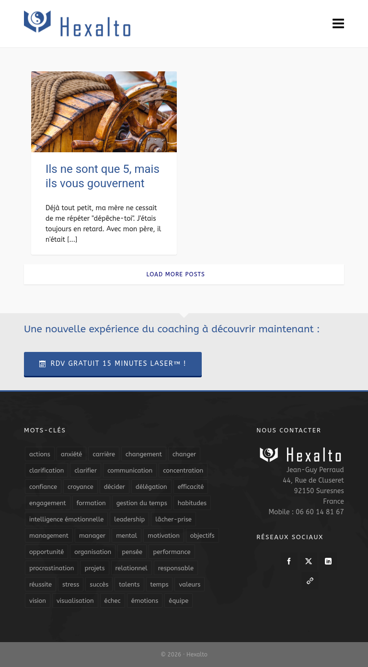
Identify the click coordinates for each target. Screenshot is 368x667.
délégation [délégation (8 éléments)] (151, 486)
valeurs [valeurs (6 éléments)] (189, 584)
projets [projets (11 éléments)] (94, 568)
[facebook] (289, 561)
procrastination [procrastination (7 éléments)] (51, 568)
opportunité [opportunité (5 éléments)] (46, 551)
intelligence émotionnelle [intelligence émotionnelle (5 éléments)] (66, 519)
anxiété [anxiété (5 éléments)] (71, 454)
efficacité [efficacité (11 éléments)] (191, 486)
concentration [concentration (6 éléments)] (183, 470)
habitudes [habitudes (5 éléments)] (192, 503)
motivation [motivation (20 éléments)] (164, 535)
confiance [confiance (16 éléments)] (43, 486)
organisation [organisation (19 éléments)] (92, 551)
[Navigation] (338, 24)
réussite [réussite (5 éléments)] (40, 584)
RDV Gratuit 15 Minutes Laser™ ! (112, 364)
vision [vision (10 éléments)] (37, 600)
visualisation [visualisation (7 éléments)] (75, 600)
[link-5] (310, 580)
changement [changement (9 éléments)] (144, 454)
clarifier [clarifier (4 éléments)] (85, 470)
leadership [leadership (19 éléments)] (129, 519)
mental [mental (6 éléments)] (126, 535)
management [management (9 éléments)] (49, 535)
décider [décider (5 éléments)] (114, 486)
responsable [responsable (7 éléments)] (176, 568)
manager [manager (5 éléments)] (92, 535)
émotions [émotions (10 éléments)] (145, 600)
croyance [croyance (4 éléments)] (80, 486)
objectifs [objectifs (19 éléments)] (202, 535)
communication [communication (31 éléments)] (129, 470)
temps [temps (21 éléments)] (159, 584)
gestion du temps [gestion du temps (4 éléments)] (141, 503)
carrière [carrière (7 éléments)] (103, 454)
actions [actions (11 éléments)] (39, 454)
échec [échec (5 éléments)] (112, 600)
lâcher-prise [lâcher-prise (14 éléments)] (173, 519)
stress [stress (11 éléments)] (70, 584)
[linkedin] (328, 561)
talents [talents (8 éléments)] (129, 584)
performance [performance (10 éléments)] (171, 551)
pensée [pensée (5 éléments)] (132, 551)
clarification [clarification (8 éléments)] (46, 470)
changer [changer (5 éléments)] (184, 454)
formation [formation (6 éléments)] (91, 503)
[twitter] (308, 561)
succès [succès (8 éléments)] (99, 584)
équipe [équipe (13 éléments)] (178, 600)
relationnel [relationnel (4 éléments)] (131, 568)
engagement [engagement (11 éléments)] (47, 503)
